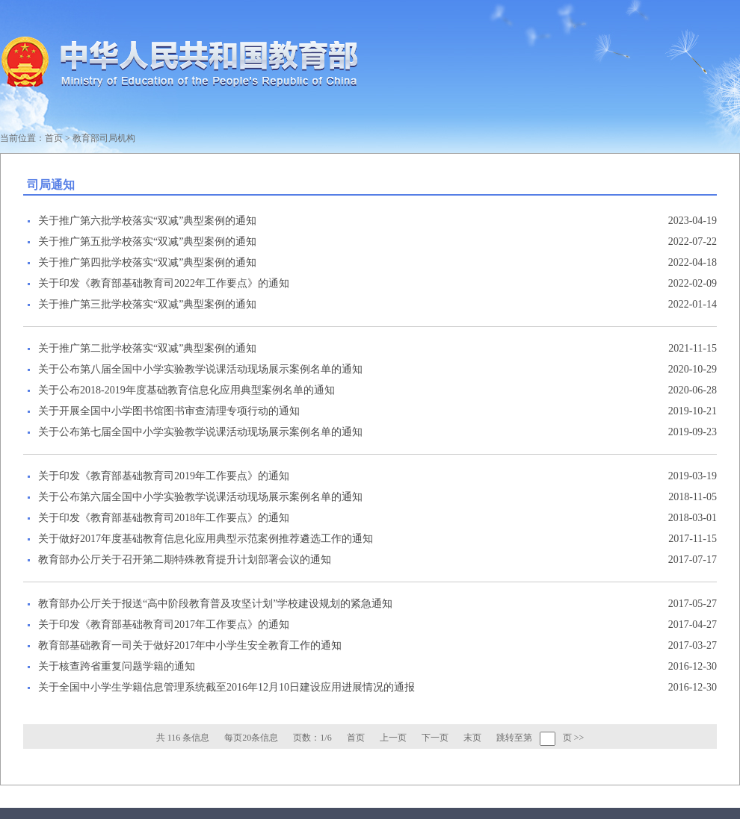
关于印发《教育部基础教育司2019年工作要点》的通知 (163, 476)
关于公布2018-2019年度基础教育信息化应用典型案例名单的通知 (186, 390)
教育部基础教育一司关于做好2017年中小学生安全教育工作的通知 (190, 645)
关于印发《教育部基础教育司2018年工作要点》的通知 (163, 517)
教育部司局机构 (104, 138)
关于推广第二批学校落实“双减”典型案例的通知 (147, 348)
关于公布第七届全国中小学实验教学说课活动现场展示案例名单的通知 (200, 431)
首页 (54, 138)
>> (579, 737)
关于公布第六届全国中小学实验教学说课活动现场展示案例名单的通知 (200, 496)
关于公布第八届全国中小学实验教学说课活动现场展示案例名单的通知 (200, 369)
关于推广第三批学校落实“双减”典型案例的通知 (147, 304)
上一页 (393, 737)
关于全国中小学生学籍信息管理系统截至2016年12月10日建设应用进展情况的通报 (226, 687)
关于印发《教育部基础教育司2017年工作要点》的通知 (163, 624)
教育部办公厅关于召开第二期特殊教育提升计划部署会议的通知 (184, 559)
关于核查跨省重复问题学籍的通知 (116, 666)
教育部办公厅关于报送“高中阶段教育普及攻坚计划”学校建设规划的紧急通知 (215, 603)
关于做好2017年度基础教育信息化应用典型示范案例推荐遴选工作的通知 (205, 538)
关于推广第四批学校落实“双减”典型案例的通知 (147, 262)
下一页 (435, 737)
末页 (472, 737)
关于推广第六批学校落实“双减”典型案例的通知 (147, 220)
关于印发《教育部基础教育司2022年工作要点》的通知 (163, 283)
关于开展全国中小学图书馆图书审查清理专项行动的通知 (169, 411)
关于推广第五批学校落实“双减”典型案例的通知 (147, 241)
